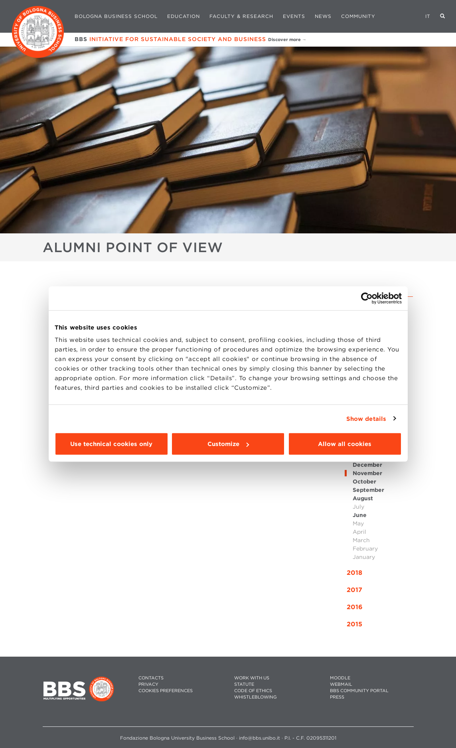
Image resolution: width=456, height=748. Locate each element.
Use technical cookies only (111, 444)
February (365, 548)
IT (427, 16)
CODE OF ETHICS (253, 691)
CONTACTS (151, 678)
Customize (228, 444)
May (358, 523)
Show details (366, 418)
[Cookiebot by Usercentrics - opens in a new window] (367, 298)
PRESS (337, 697)
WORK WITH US (251, 678)
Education (183, 16)
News (323, 16)
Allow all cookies (344, 444)
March (361, 540)
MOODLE (340, 678)
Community (358, 16)
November (367, 473)
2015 (354, 624)
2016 (355, 607)
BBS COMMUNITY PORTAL (359, 691)
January (364, 557)
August (363, 498)
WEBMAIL (341, 684)
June (360, 515)
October (364, 481)
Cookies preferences (165, 691)
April (359, 532)
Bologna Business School (116, 16)
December (367, 465)
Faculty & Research (241, 16)
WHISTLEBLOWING (255, 697)
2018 (354, 572)
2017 (354, 590)
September (368, 490)
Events (294, 16)
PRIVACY (148, 684)
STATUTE (244, 684)
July (358, 506)
